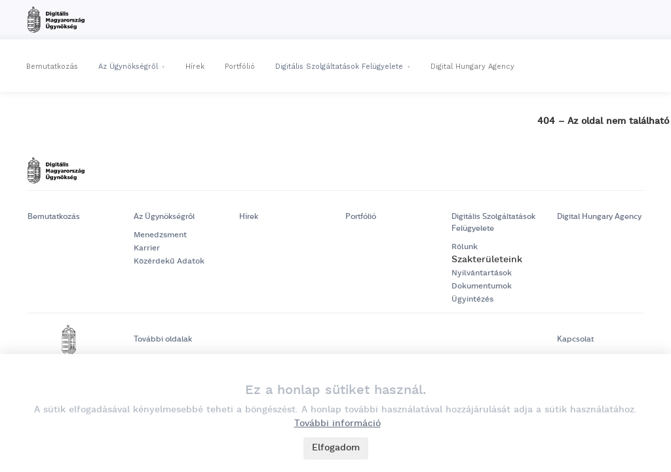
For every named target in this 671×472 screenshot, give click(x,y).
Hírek (194, 66)
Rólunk (464, 247)
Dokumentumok (481, 286)
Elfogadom (336, 448)
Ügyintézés (472, 299)
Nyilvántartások (481, 273)
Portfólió (240, 66)
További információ (337, 423)
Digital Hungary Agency (472, 66)
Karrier (147, 248)
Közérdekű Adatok (169, 261)
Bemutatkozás (52, 66)
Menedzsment (160, 235)
